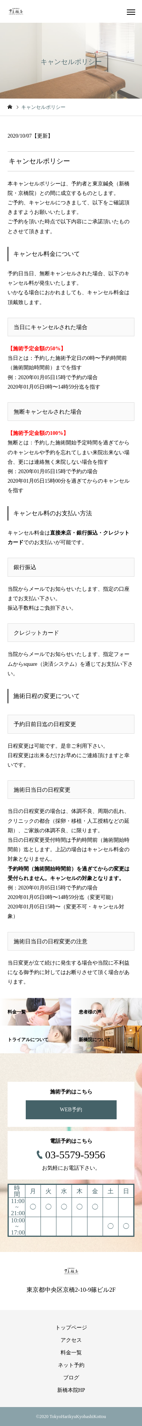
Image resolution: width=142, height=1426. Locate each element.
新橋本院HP (71, 1390)
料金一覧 (71, 1352)
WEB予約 (71, 1109)
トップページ (71, 1327)
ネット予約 (71, 1365)
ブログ (71, 1378)
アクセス (71, 1340)
